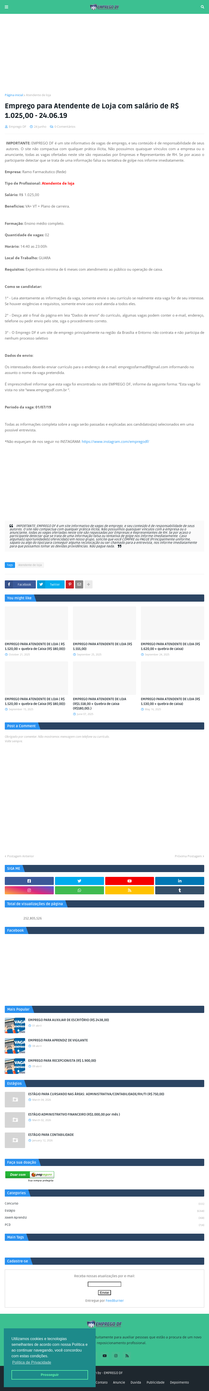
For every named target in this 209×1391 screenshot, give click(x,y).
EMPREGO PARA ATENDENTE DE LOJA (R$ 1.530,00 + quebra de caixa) (170, 701)
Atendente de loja (38, 95)
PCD (104, 1225)
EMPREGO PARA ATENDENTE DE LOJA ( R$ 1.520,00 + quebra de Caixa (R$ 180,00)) (35, 646)
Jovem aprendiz (104, 1218)
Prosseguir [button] (50, 1375)
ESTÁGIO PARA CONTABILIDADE (51, 1135)
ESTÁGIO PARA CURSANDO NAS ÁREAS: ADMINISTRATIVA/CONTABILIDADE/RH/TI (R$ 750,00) (96, 1094)
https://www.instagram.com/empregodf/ (115, 441)
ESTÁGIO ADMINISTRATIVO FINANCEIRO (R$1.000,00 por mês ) (74, 1114)
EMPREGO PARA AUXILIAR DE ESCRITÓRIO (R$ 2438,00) (68, 1020)
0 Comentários (65, 126)
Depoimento (179, 1382)
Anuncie (119, 1382)
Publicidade (156, 1382)
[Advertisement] (104, 53)
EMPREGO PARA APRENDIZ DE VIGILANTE (58, 1040)
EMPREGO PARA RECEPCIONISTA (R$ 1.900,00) (62, 1061)
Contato (102, 1382)
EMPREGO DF (113, 1373)
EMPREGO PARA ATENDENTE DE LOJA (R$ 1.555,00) (102, 646)
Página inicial (14, 95)
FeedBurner (115, 1301)
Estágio (104, 1211)
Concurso (104, 1204)
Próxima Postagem (188, 856)
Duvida (136, 1382)
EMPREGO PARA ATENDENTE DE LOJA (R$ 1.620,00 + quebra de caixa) (170, 646)
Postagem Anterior (20, 856)
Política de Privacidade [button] (31, 1362)
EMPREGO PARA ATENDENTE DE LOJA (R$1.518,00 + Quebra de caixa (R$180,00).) (99, 703)
